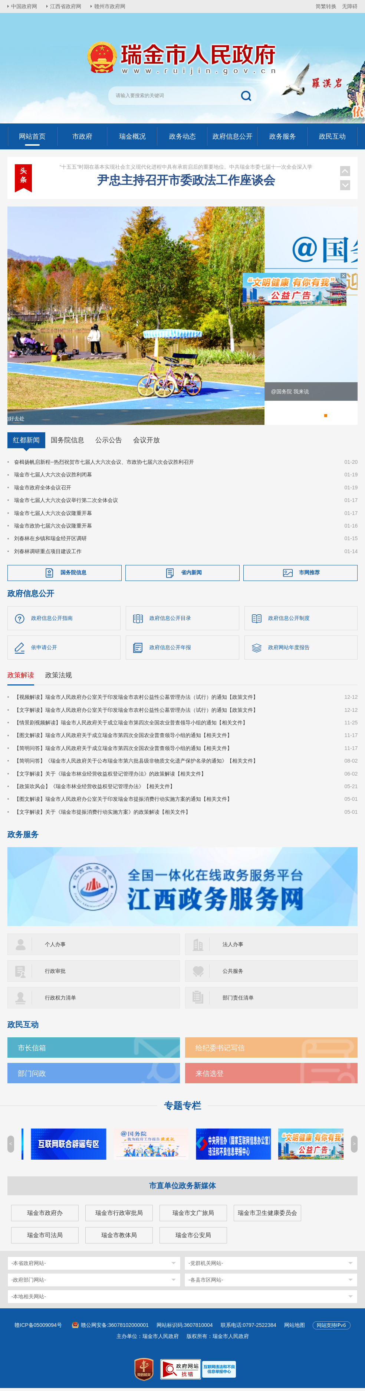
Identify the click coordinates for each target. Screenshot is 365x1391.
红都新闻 (26, 443)
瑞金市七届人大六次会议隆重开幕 (53, 516)
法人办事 (233, 947)
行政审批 (55, 974)
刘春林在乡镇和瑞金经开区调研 (50, 542)
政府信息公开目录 (170, 621)
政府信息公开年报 (170, 650)
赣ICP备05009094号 (38, 1328)
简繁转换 (326, 6)
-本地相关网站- (28, 1299)
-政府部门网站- (28, 1283)
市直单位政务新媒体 (182, 1189)
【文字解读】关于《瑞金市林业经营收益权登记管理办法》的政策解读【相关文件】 (110, 777)
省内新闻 (191, 576)
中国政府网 (24, 6)
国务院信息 (67, 443)
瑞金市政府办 (45, 1216)
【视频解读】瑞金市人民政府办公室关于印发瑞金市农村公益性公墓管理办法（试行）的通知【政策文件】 (136, 700)
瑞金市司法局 (45, 1238)
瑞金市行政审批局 (119, 1216)
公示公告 (108, 443)
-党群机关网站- (205, 1266)
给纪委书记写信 (220, 1051)
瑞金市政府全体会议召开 (42, 490)
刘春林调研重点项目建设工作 (48, 554)
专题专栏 (182, 1109)
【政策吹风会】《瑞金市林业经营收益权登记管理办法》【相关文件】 (94, 789)
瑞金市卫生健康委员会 (267, 1216)
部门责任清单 (238, 1001)
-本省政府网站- (28, 1266)
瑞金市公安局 (193, 1238)
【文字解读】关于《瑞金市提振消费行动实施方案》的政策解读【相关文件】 (102, 815)
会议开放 (146, 443)
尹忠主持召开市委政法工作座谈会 (186, 171)
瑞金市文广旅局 (193, 1216)
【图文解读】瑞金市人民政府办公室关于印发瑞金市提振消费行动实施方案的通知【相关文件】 (123, 802)
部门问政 (32, 1076)
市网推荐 (309, 576)
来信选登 (209, 1076)
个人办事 (55, 947)
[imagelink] (219, 1372)
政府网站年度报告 (289, 650)
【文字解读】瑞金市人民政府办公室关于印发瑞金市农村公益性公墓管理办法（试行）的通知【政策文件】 (136, 713)
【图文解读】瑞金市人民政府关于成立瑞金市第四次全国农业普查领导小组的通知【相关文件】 (123, 738)
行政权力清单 (60, 1001)
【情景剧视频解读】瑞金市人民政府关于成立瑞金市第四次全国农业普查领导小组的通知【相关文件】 (131, 725)
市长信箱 (32, 1051)
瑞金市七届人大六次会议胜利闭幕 (53, 478)
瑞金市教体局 (119, 1238)
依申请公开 (44, 650)
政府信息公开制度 (289, 621)
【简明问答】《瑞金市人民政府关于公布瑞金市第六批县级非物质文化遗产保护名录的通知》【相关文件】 (136, 764)
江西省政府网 (65, 6)
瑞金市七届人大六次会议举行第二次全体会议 (66, 503)
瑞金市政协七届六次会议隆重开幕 (53, 529)
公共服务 (233, 974)
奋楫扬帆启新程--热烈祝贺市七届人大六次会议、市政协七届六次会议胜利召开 (104, 465)
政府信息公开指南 (52, 621)
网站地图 (294, 1328)
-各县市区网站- (205, 1283)
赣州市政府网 (109, 6)
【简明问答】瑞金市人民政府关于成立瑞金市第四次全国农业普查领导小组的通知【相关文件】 (123, 751)
